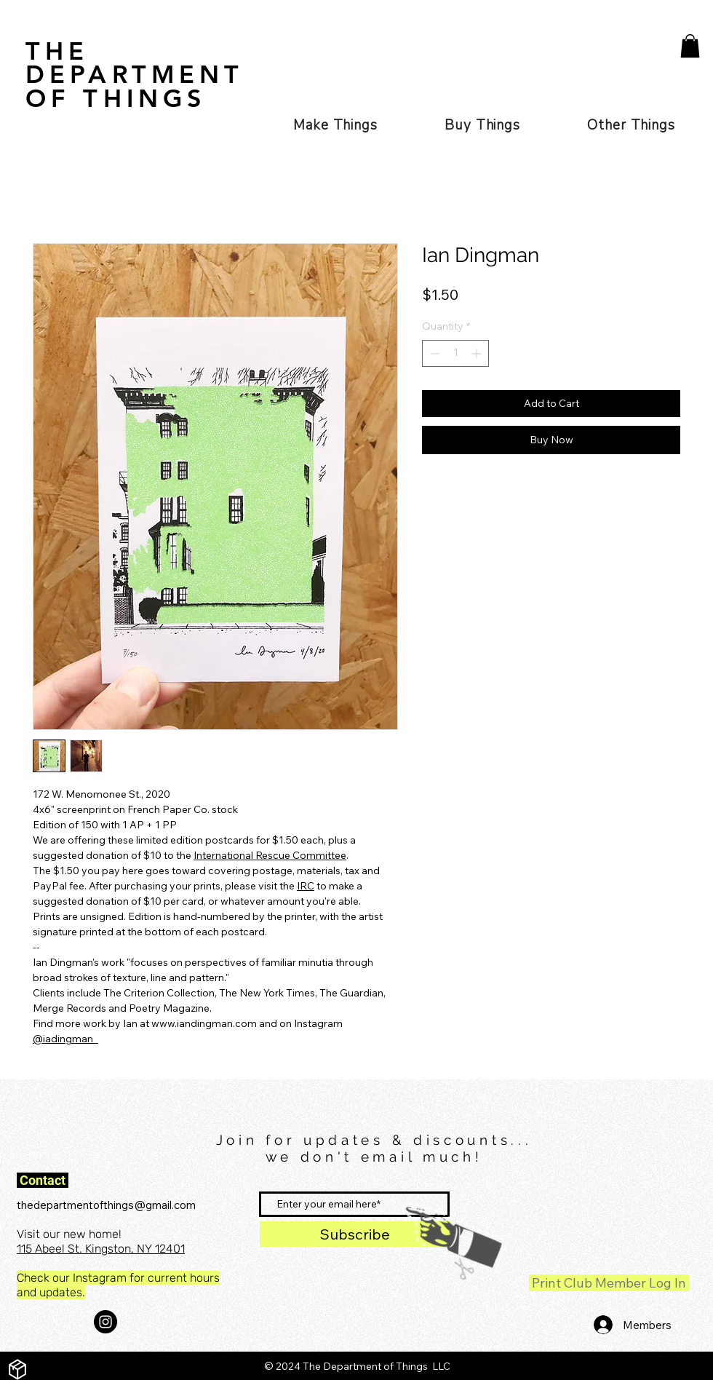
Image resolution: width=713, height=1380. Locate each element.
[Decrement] (433, 353)
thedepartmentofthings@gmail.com (106, 1205)
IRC (305, 885)
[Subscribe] (355, 1234)
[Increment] (478, 353)
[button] (690, 46)
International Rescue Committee (270, 855)
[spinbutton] (455, 353)
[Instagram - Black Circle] (105, 1321)
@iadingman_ (65, 1038)
